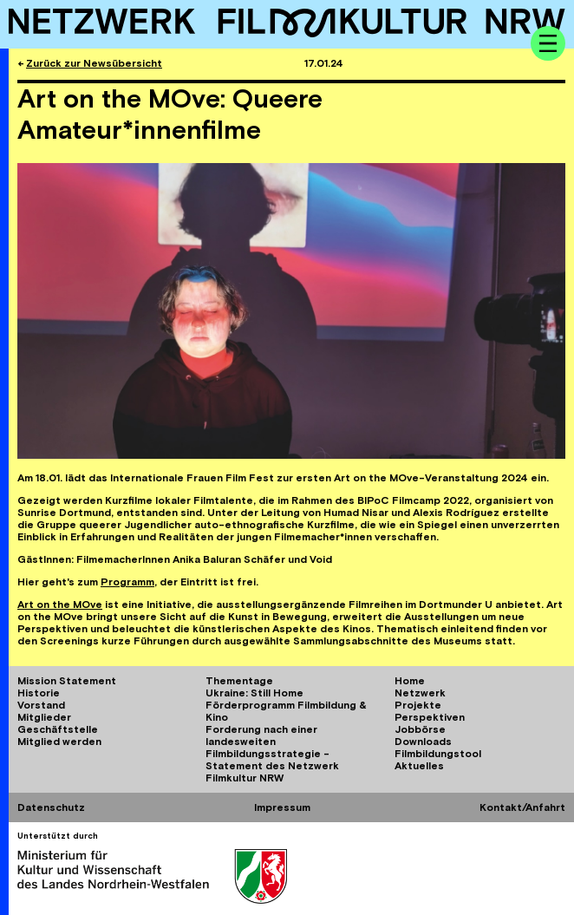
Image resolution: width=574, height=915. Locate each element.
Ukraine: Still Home (254, 693)
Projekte (418, 705)
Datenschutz (51, 807)
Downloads (423, 741)
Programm (127, 582)
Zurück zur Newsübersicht (94, 63)
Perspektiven (430, 717)
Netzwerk (420, 693)
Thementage (239, 681)
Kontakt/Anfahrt (522, 807)
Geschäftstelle (57, 729)
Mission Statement (66, 681)
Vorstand (41, 705)
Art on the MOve (59, 604)
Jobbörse (420, 729)
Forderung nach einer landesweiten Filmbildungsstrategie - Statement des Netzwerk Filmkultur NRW (272, 753)
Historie (38, 693)
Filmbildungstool (438, 754)
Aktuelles (419, 766)
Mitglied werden (59, 741)
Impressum (282, 807)
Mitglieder (44, 717)
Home (410, 681)
